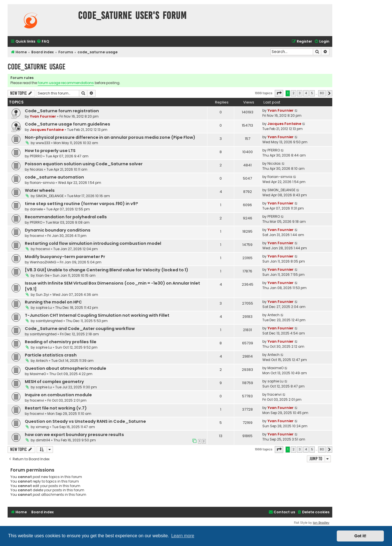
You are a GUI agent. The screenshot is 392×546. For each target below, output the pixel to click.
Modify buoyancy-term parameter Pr (65, 256)
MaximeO (38, 373)
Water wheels (40, 190)
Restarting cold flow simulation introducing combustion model (93, 243)
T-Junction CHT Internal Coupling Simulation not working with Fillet (97, 315)
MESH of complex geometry (54, 381)
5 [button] (312, 93)
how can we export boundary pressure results (74, 434)
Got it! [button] (360, 536)
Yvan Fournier (43, 116)
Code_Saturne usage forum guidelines (67, 124)
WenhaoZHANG (43, 262)
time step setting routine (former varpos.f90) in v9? (81, 203)
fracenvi (37, 235)
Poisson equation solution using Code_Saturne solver (84, 164)
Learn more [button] (182, 535)
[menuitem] (43, 41)
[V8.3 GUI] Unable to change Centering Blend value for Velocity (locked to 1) (106, 270)
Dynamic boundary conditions (57, 230)
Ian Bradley (321, 523)
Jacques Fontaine (47, 129)
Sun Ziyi (42, 294)
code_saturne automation (54, 177)
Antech (273, 314)
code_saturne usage (36, 66)
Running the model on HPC (53, 302)
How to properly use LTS (50, 150)
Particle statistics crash (51, 355)
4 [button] (306, 93)
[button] (279, 93)
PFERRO (36, 156)
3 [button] (300, 93)
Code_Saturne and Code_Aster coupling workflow (80, 328)
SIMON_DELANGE (50, 195)
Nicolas (36, 169)
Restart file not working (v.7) (56, 408)
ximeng (42, 426)
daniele (36, 209)
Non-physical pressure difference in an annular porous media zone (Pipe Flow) (110, 137)
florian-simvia (42, 182)
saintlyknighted (49, 320)
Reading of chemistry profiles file (60, 342)
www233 (43, 142)
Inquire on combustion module (58, 395)
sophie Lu (44, 307)
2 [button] (293, 93)
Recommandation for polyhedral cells (66, 217)
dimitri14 (43, 440)
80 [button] (322, 93)
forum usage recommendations (66, 82)
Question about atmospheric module (65, 368)
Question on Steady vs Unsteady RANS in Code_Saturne (85, 421)
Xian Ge (42, 275)
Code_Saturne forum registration (62, 111)
